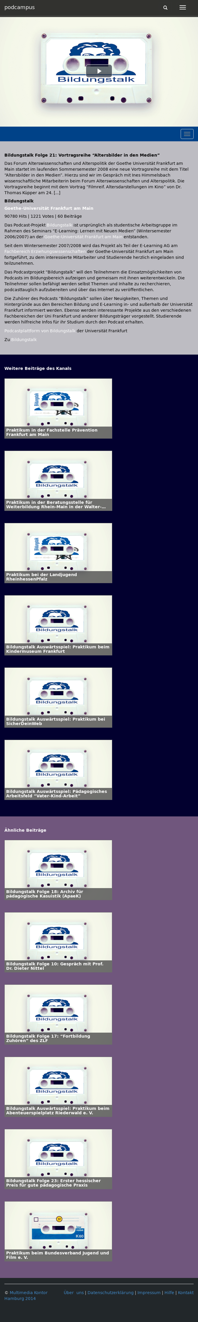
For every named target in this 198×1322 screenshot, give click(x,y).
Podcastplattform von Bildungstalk (40, 330)
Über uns (74, 1292)
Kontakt (186, 1292)
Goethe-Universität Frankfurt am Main (48, 208)
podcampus (19, 7)
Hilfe (169, 1292)
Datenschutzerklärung (111, 1292)
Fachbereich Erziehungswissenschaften (45, 251)
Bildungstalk (60, 225)
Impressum (149, 1292)
